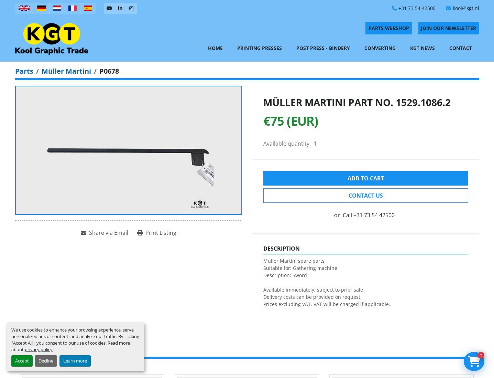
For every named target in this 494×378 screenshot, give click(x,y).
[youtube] (109, 8)
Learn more (75, 361)
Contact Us (366, 195)
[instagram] (131, 8)
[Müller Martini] (66, 71)
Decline (46, 361)
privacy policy (39, 349)
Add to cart (366, 178)
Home (215, 48)
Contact (460, 48)
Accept (22, 361)
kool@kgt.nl (466, 8)
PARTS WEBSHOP (389, 28)
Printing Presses (259, 48)
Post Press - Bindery (323, 48)
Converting (380, 48)
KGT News (422, 48)
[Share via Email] (104, 232)
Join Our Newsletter (448, 28)
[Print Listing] (157, 232)
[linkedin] (120, 8)
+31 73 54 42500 (417, 8)
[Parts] (24, 71)
